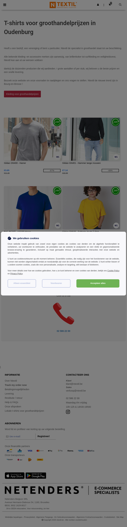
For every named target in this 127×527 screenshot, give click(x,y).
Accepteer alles (98, 283)
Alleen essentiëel (21, 283)
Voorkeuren (56, 283)
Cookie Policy (113, 271)
